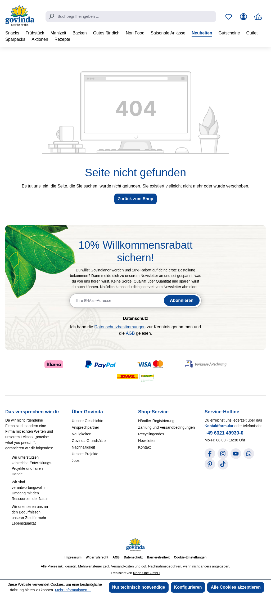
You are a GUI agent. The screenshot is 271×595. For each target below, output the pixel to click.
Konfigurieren (188, 587)
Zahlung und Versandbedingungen (166, 427)
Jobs (76, 460)
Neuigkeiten (81, 434)
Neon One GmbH (146, 573)
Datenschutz (133, 557)
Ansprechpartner (85, 427)
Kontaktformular (219, 426)
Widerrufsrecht (97, 557)
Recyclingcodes (151, 434)
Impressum (73, 557)
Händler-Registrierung (156, 421)
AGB (130, 333)
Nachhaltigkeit (83, 447)
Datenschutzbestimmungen (120, 327)
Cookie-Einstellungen (190, 557)
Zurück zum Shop (135, 198)
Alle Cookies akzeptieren (236, 587)
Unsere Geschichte (87, 421)
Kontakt (144, 447)
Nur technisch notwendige (138, 587)
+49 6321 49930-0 (224, 433)
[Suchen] (51, 16)
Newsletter (147, 441)
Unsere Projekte (85, 454)
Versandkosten (122, 566)
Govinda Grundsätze (89, 441)
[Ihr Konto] (243, 17)
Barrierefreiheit (158, 557)
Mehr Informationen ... (73, 590)
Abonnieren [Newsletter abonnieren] (181, 300)
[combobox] (131, 16)
